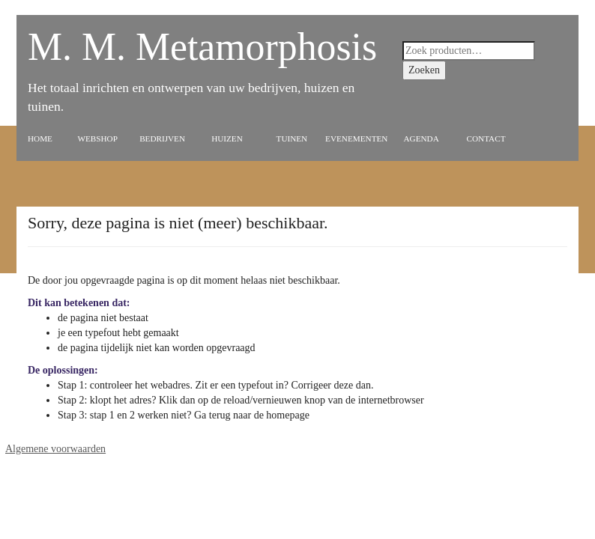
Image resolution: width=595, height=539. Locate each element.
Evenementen (356, 138)
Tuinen (292, 138)
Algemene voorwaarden (55, 448)
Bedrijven (162, 138)
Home (40, 138)
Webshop (97, 138)
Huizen (227, 138)
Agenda (421, 138)
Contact (486, 138)
